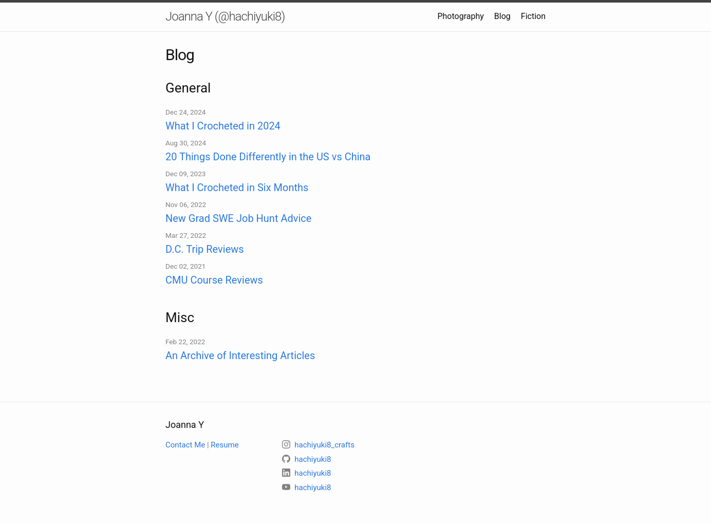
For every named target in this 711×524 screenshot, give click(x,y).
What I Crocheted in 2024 (222, 126)
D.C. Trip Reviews (204, 249)
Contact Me (185, 445)
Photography (460, 16)
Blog (502, 16)
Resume (224, 445)
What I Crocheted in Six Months (236, 187)
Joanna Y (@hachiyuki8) (225, 16)
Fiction (533, 16)
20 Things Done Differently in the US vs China (268, 157)
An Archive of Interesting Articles (240, 355)
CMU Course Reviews (214, 280)
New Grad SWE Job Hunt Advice (238, 218)
